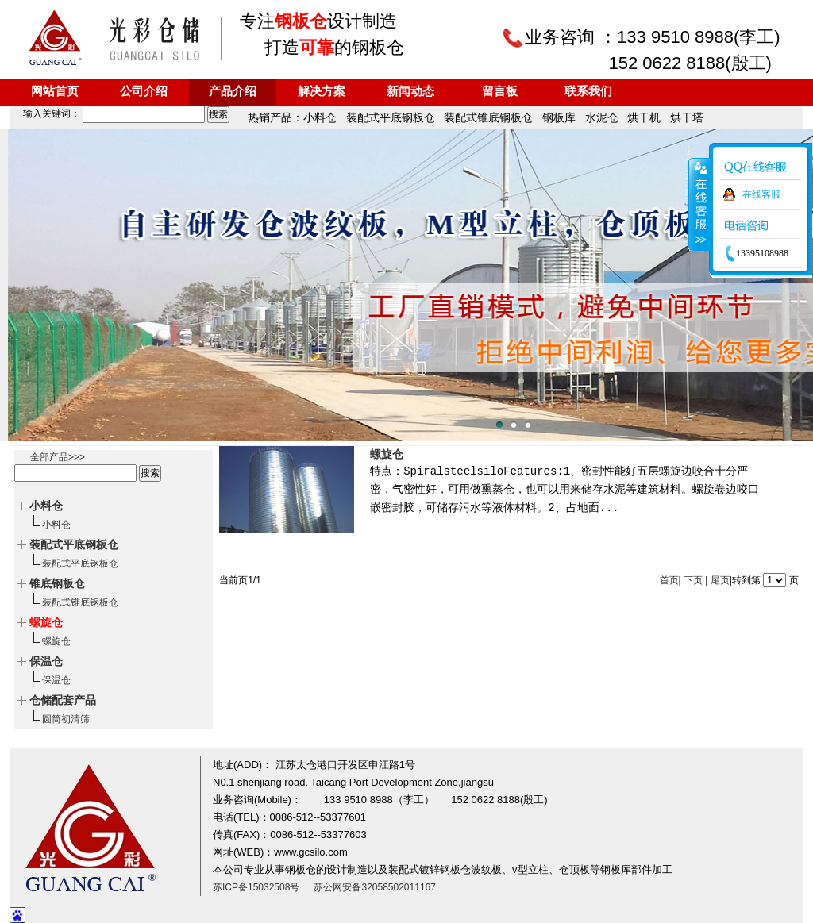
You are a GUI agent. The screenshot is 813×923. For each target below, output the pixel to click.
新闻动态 (410, 92)
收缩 (699, 204)
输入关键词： (108, 113)
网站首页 (55, 92)
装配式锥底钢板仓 (80, 602)
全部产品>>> (57, 457)
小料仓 (56, 524)
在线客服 (761, 194)
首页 (669, 580)
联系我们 (588, 92)
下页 (693, 580)
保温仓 (56, 680)
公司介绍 (144, 92)
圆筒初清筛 (66, 719)
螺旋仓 (56, 641)
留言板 (500, 92)
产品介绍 (232, 92)
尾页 (720, 580)
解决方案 (321, 92)
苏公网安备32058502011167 (374, 887)
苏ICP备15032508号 (256, 887)
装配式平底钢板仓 (80, 563)
